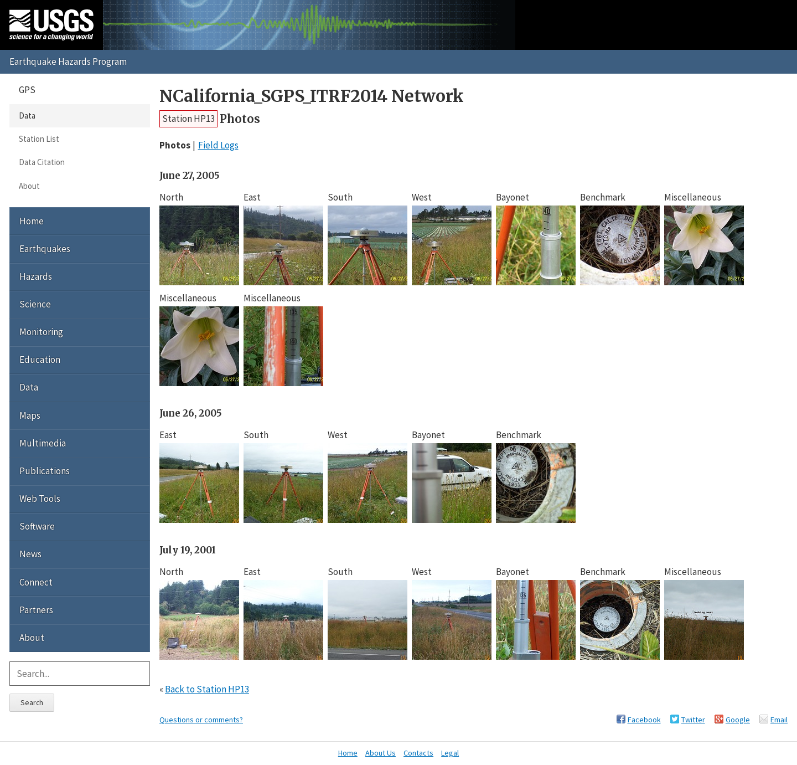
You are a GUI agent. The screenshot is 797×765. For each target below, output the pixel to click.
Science (35, 304)
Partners (36, 610)
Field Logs (218, 145)
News (30, 554)
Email (779, 720)
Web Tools (39, 498)
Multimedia (42, 443)
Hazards (35, 276)
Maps (29, 415)
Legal (450, 753)
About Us (380, 753)
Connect (36, 582)
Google (738, 720)
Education (39, 359)
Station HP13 (188, 118)
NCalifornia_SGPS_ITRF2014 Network (311, 96)
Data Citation (42, 162)
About (29, 186)
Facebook (644, 720)
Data (27, 115)
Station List (39, 139)
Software (37, 526)
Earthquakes (44, 249)
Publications (44, 471)
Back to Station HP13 (207, 689)
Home (31, 221)
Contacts (418, 753)
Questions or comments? (201, 720)
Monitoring (41, 332)
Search (31, 702)
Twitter (693, 720)
